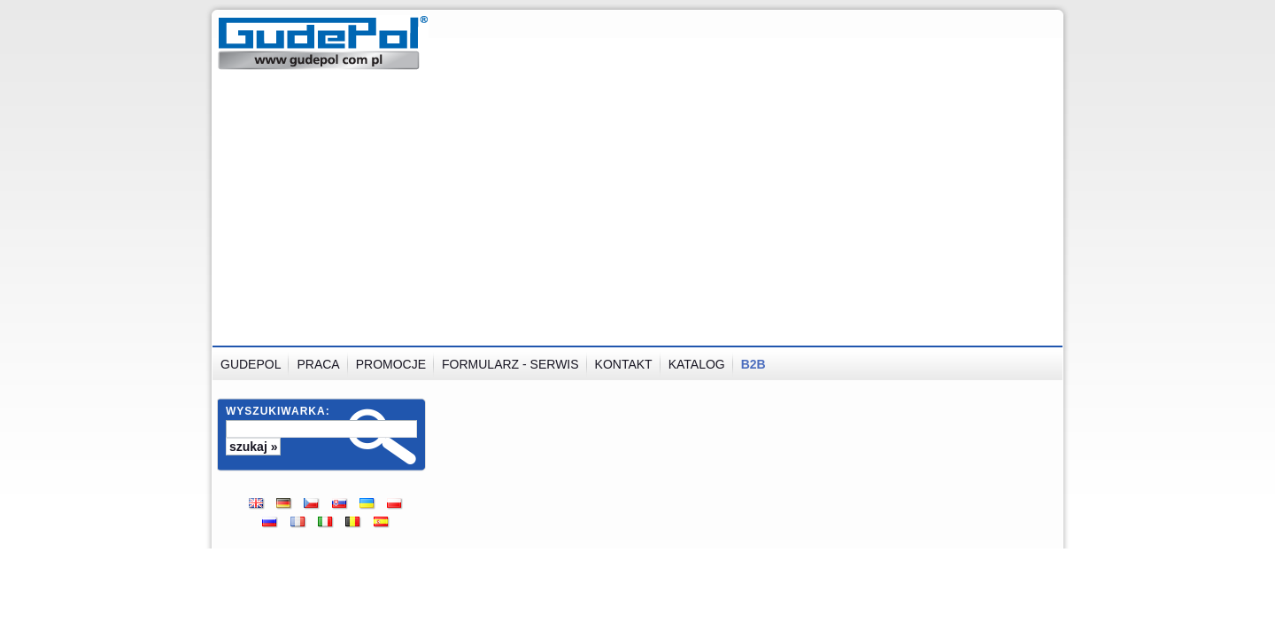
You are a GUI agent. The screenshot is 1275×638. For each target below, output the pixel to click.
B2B (753, 364)
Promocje (391, 364)
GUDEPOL (250, 364)
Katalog (696, 364)
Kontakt (624, 364)
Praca (318, 364)
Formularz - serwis (510, 364)
